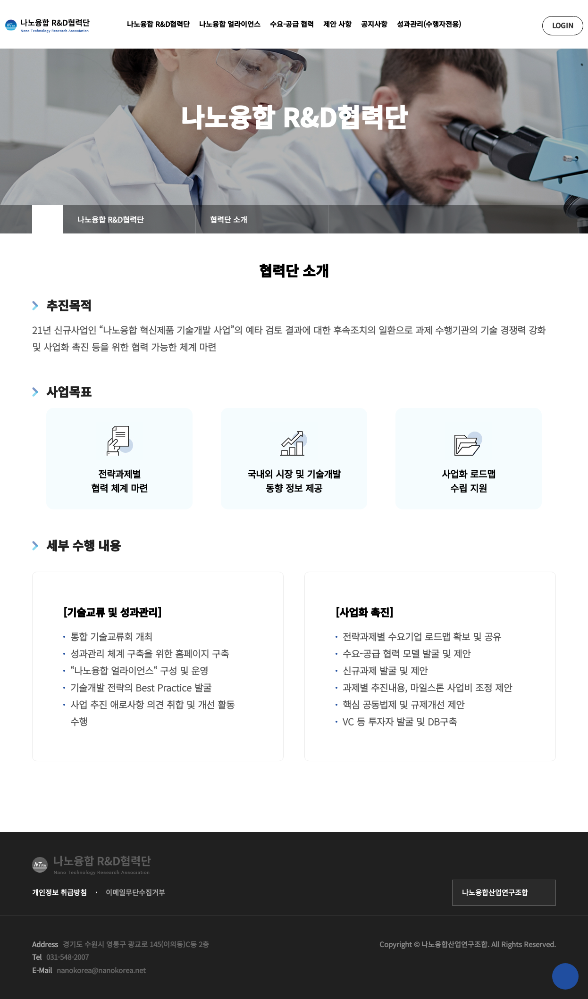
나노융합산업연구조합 (495, 892)
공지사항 (374, 24)
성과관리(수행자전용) (429, 24)
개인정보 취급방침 (59, 892)
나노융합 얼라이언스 (229, 24)
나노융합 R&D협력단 (158, 24)
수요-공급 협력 (292, 24)
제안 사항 (337, 24)
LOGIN (562, 25)
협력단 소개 (228, 219)
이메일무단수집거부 (135, 892)
